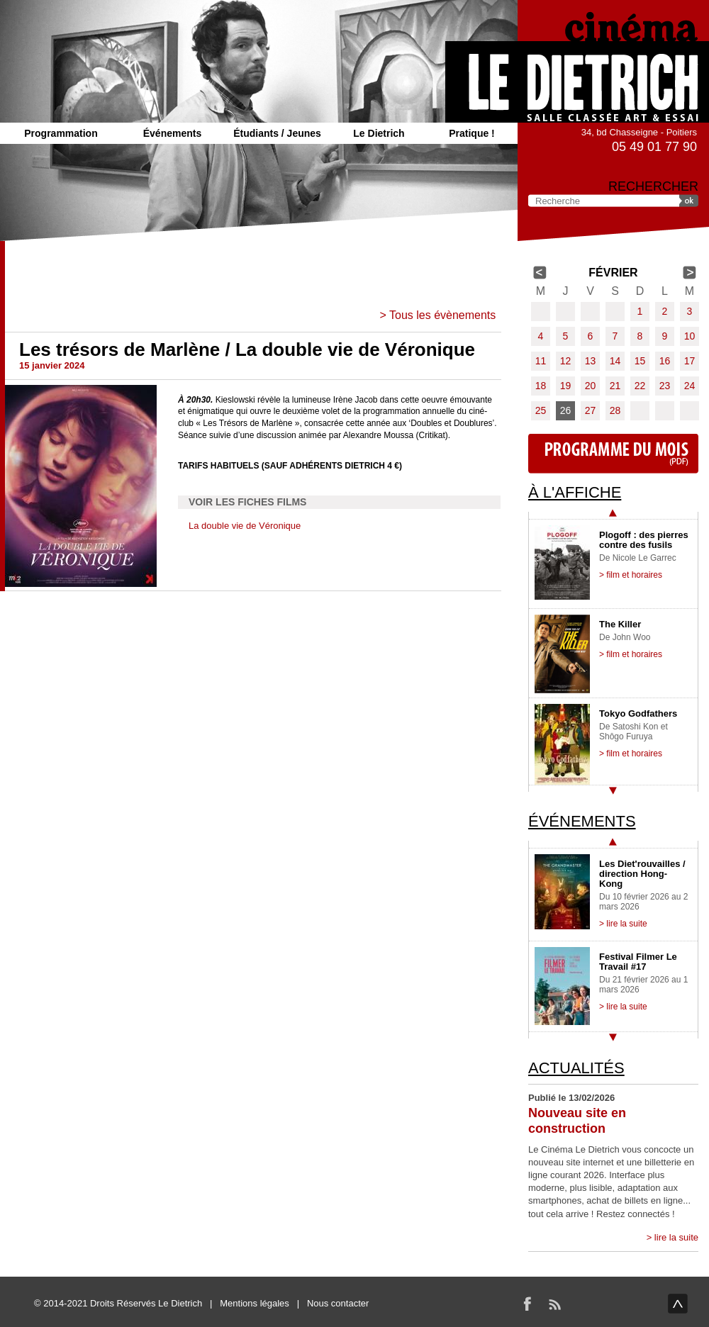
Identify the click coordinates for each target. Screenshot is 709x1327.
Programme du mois (613, 454)
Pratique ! (472, 133)
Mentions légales (254, 1303)
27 (590, 410)
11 (541, 360)
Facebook (527, 1304)
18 (541, 385)
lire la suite (676, 1237)
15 (640, 360)
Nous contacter (338, 1303)
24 (690, 385)
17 (690, 360)
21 (615, 385)
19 (565, 385)
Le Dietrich (378, 133)
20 (590, 385)
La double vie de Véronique (245, 525)
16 (665, 360)
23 (665, 385)
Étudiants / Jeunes (277, 133)
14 (615, 360)
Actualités (576, 1068)
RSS (554, 1304)
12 (565, 360)
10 (690, 336)
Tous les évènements (442, 315)
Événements (172, 133)
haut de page (678, 1304)
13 (590, 360)
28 (615, 410)
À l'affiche (574, 492)
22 (640, 385)
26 (565, 410)
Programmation (60, 133)
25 (541, 410)
